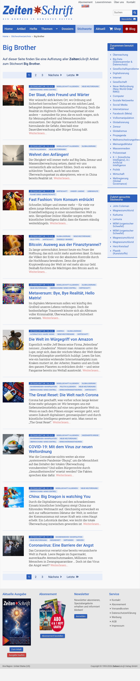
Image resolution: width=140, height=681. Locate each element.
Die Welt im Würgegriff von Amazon (61, 339)
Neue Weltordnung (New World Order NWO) (123, 89)
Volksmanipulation (123, 117)
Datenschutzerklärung (124, 612)
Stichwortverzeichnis (21, 36)
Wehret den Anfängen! (49, 154)
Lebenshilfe (93, 191)
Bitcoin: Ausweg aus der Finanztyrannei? (65, 244)
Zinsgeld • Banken (64, 239)
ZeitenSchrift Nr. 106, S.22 (41, 331)
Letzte (73, 75)
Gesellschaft (120, 81)
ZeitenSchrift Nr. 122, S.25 (41, 146)
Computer (118, 96)
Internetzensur (121, 109)
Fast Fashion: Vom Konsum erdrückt (61, 199)
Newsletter (129, 19)
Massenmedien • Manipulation (43, 387)
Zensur (117, 126)
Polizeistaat (119, 152)
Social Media (120, 104)
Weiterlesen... (38, 133)
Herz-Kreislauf (121, 246)
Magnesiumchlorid (123, 210)
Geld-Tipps (34, 239)
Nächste (55, 75)
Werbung (116, 617)
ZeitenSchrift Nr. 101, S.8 (41, 537)
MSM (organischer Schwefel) (123, 225)
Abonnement (85, 2)
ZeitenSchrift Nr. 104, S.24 (41, 383)
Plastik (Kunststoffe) (120, 252)
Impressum (118, 625)
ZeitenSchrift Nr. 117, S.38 (41, 191)
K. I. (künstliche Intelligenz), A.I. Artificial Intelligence (121, 161)
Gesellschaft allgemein (68, 86)
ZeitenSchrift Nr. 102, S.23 (41, 435)
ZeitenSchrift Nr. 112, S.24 (41, 285)
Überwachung (120, 54)
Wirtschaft (62, 191)
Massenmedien (121, 148)
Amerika (60, 331)
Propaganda (119, 135)
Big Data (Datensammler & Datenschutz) (122, 62)
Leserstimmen (103, 2)
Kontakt (131, 2)
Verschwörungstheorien (70, 390)
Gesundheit (55, 540)
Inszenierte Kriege (90, 435)
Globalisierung (89, 146)
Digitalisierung (121, 73)
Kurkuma (118, 214)
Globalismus (120, 131)
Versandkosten (120, 608)
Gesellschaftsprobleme (126, 68)
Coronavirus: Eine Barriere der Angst (61, 545)
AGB (114, 621)
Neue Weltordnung (90, 86)
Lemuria (117, 219)
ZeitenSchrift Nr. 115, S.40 (41, 236)
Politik (116, 169)
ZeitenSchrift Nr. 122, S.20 (41, 86)
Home (5, 36)
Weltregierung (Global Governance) (120, 181)
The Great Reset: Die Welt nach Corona (63, 395)
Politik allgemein (38, 149)
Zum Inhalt (16, 649)
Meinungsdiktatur (122, 144)
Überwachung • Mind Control (43, 90)
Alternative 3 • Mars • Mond (42, 334)
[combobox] (122, 12)
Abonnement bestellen (52, 636)
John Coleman (121, 206)
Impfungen (68, 540)
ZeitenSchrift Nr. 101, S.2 (41, 488)
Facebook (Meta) (122, 113)
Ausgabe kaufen (16, 655)
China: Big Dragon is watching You (59, 496)
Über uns (119, 2)
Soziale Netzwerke (123, 100)
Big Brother (39, 36)
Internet (117, 77)
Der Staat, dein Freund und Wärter (59, 94)
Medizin (80, 540)
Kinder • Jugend (77, 191)
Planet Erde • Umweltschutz (42, 194)
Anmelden (81, 616)
